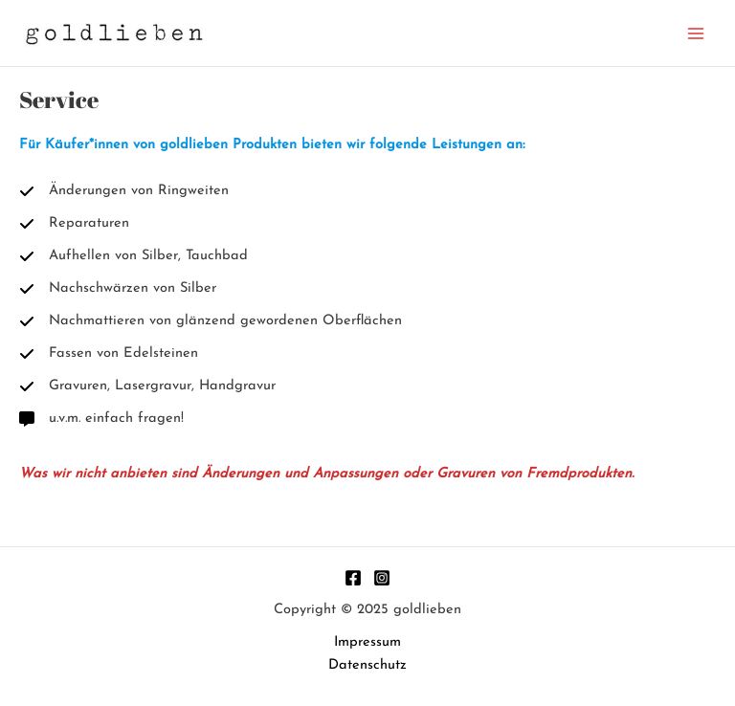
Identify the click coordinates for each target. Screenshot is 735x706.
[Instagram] (381, 577)
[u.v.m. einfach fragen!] (101, 419)
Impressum (367, 642)
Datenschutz (367, 665)
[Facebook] (353, 577)
